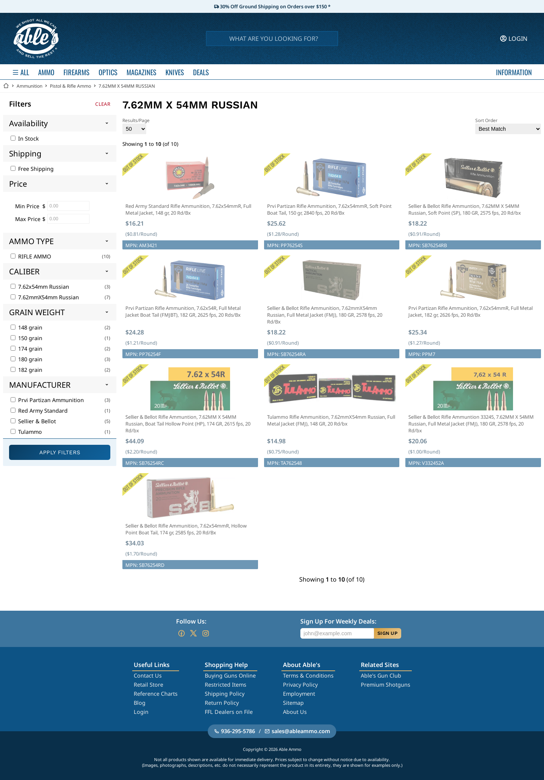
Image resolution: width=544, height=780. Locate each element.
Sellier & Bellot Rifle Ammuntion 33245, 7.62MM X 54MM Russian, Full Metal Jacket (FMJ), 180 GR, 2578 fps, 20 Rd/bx (471, 423)
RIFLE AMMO (31, 256)
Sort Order (508, 125)
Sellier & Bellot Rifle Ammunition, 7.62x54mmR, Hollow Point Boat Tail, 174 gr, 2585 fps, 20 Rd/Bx (186, 529)
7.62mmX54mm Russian (45, 297)
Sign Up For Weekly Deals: (338, 621)
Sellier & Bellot (33, 421)
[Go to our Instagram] (205, 633)
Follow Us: (191, 621)
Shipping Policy (224, 693)
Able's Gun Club (381, 675)
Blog (139, 702)
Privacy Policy (300, 684)
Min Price (27, 206)
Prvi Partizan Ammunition (47, 400)
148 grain (26, 327)
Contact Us (148, 675)
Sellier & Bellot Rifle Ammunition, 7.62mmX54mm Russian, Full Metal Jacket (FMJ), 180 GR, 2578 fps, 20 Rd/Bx (324, 315)
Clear (102, 104)
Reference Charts (156, 693)
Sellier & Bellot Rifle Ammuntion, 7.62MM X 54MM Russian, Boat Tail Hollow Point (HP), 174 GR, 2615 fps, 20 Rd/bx (187, 423)
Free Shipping (32, 168)
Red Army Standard (39, 410)
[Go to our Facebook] (181, 633)
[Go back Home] (6, 86)
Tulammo (26, 431)
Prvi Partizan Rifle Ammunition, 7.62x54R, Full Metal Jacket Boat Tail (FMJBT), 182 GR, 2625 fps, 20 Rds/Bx (183, 311)
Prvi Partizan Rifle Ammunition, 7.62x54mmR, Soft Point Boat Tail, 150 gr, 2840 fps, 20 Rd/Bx (329, 209)
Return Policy (222, 702)
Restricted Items (225, 684)
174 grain (26, 348)
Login (141, 711)
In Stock (25, 138)
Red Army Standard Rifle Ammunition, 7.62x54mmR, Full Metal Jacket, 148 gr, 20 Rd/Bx (188, 209)
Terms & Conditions (308, 675)
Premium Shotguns (385, 684)
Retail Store (148, 684)
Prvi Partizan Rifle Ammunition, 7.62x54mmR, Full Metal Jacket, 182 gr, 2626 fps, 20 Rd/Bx (470, 311)
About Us (295, 711)
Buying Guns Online (230, 675)
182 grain (26, 369)
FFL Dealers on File (229, 711)
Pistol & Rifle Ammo (70, 86)
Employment (299, 693)
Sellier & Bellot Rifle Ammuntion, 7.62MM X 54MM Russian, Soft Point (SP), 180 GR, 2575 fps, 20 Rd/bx (464, 209)
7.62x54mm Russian (40, 286)
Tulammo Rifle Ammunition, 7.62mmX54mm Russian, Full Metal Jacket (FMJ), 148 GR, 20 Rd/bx (331, 420)
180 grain (26, 359)
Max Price (27, 219)
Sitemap (293, 702)
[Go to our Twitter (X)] (193, 633)
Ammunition (29, 86)
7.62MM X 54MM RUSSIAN (127, 86)
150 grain (26, 338)
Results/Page (136, 125)
